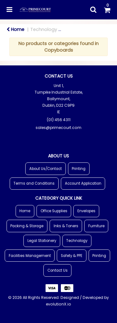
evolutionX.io (58, 304)
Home (15, 29)
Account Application (83, 183)
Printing (78, 168)
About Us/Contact (45, 168)
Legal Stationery (41, 240)
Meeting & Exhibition (88, 29)
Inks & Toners (66, 225)
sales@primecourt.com (58, 127)
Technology (43, 29)
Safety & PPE (71, 255)
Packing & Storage (26, 225)
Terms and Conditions (34, 183)
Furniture (96, 225)
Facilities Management (30, 255)
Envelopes (86, 210)
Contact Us (57, 270)
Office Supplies (54, 210)
